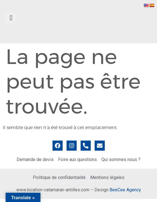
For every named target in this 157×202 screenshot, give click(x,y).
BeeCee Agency (125, 189)
